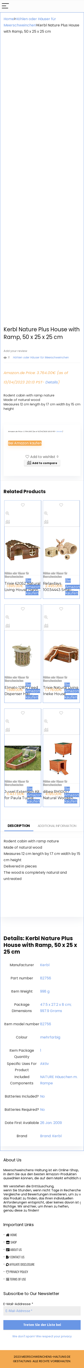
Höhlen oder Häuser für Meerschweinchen (41, 357)
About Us (14, 1249)
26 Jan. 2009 (51, 1122)
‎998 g (45, 991)
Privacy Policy (17, 1271)
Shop (11, 1242)
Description (19, 825)
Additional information (57, 825)
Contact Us (15, 1257)
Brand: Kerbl (51, 1136)
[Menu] (5, 6)
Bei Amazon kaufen (25, 443)
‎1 (40, 1050)
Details (51, 382)
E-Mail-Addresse (18, 1304)
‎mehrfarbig (50, 1037)
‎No (42, 1096)
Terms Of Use (16, 1279)
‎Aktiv (44, 1063)
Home (9, 18)
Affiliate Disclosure (20, 1264)
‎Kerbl (45, 965)
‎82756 (45, 978)
